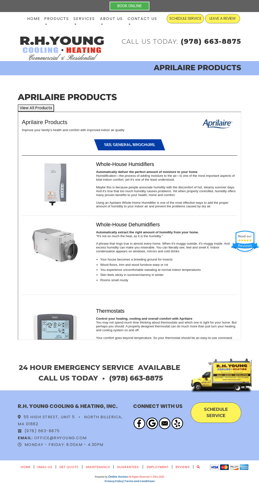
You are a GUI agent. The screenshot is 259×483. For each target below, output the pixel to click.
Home (33, 18)
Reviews (183, 467)
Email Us (44, 467)
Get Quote (68, 467)
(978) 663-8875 (211, 41)
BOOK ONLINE (129, 6)
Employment (158, 467)
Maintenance (98, 467)
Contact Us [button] (142, 18)
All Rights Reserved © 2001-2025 (146, 477)
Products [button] (56, 18)
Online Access (118, 476)
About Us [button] (111, 18)
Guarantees (128, 467)
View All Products (36, 108)
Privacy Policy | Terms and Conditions (130, 481)
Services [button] (84, 18)
